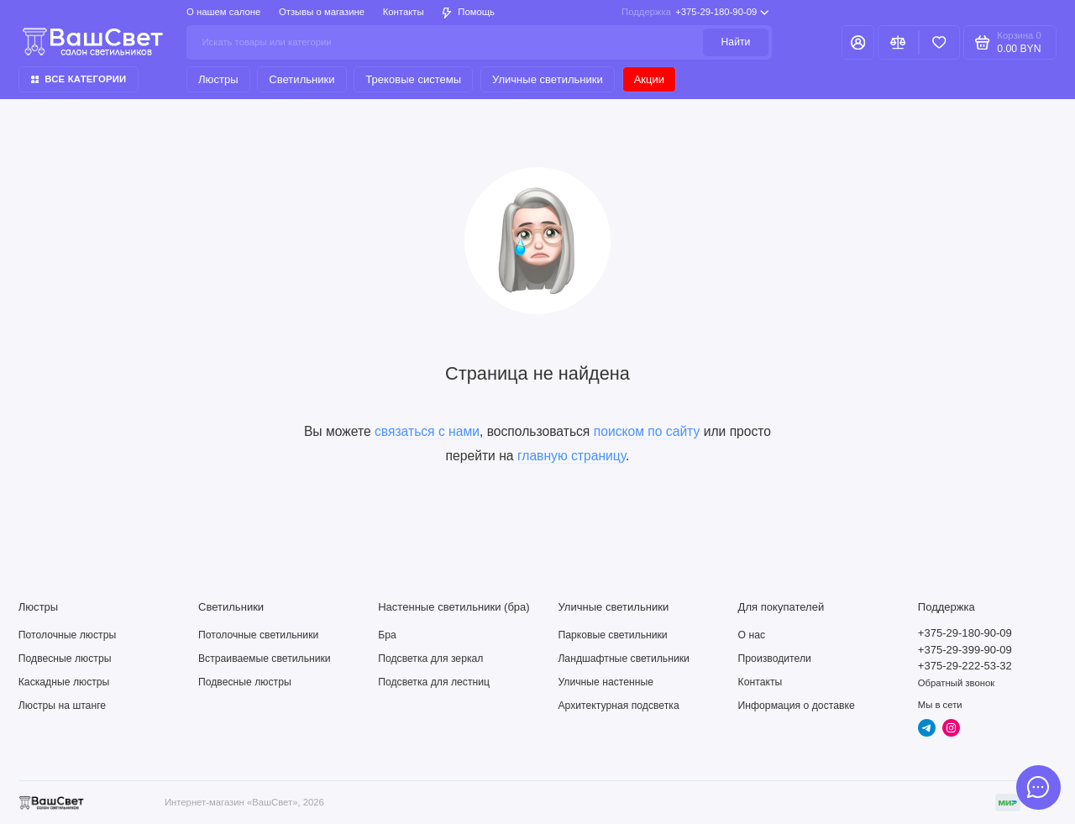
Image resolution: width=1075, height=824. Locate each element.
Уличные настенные (605, 682)
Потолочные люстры (67, 635)
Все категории (79, 79)
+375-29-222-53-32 (965, 665)
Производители (774, 658)
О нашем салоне (223, 12)
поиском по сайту (647, 431)
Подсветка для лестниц (434, 682)
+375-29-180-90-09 (694, 12)
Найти (736, 42)
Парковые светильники (612, 635)
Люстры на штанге (62, 705)
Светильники (301, 79)
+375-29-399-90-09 (965, 649)
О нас (751, 635)
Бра (387, 635)
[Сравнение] (898, 42)
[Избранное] (939, 42)
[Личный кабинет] (857, 42)
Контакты (403, 12)
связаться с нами (427, 431)
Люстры (218, 79)
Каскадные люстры (64, 682)
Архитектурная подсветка (618, 705)
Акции (649, 79)
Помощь (468, 12)
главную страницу (571, 456)
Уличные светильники (547, 79)
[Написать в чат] (1038, 787)
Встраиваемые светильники (264, 658)
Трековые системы (413, 79)
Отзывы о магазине (321, 12)
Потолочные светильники (258, 635)
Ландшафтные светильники (624, 658)
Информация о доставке (796, 705)
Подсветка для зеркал (430, 658)
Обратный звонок (956, 683)
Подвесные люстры (65, 658)
